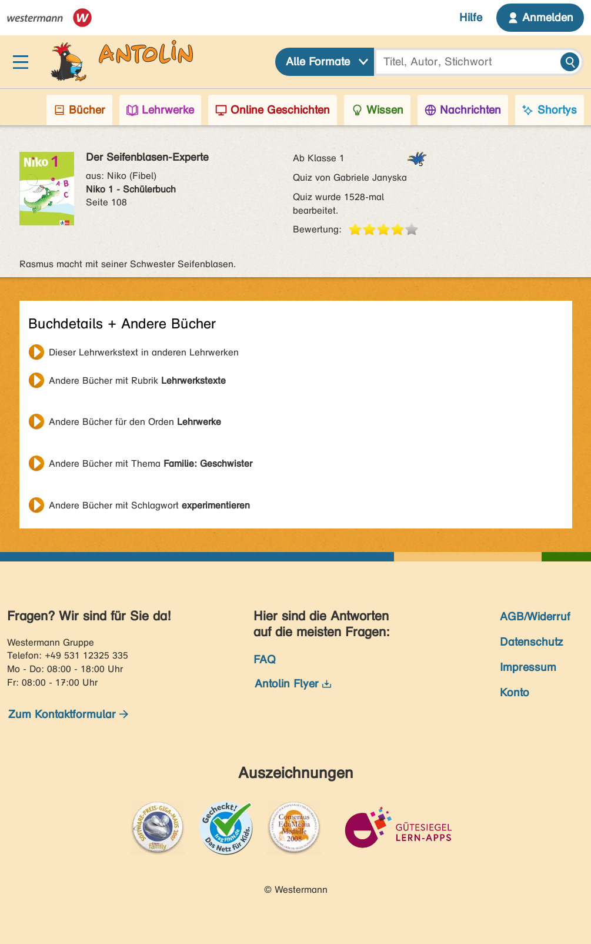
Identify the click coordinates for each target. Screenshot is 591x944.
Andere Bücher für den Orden (135, 421)
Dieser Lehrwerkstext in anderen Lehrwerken (144, 352)
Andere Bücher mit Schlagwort (149, 505)
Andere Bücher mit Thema (150, 463)
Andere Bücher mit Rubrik (137, 380)
